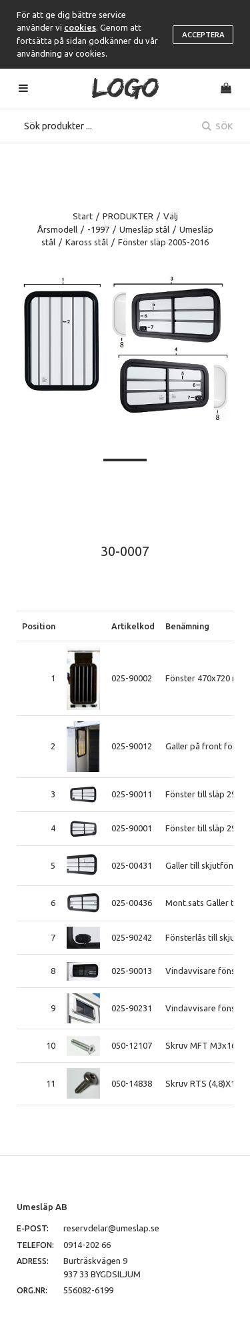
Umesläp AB (42, 1206)
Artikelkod (133, 626)
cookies (80, 27)
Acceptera (203, 35)
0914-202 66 (87, 1244)
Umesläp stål (144, 229)
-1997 (98, 229)
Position (38, 626)
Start (83, 216)
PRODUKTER (128, 216)
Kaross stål (86, 242)
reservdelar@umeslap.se (111, 1228)
